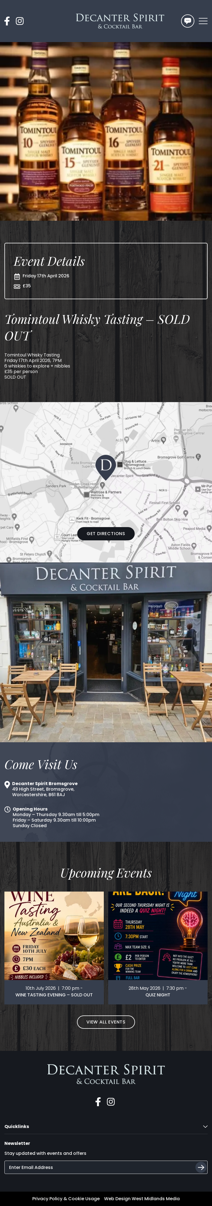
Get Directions (106, 533)
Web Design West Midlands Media (142, 1199)
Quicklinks (106, 1126)
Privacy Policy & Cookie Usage (66, 1199)
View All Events (106, 1022)
